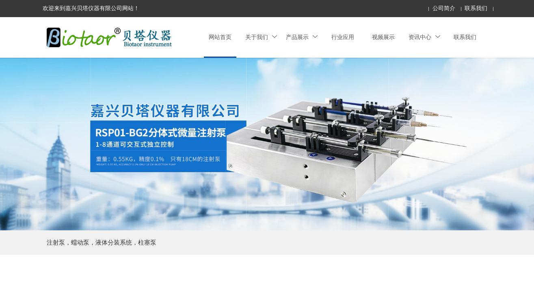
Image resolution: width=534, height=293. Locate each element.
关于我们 (261, 37)
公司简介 (443, 8)
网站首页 (220, 37)
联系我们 (476, 8)
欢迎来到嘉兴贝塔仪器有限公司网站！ (91, 8)
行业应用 (342, 37)
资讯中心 (424, 37)
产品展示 (302, 37)
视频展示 (383, 37)
